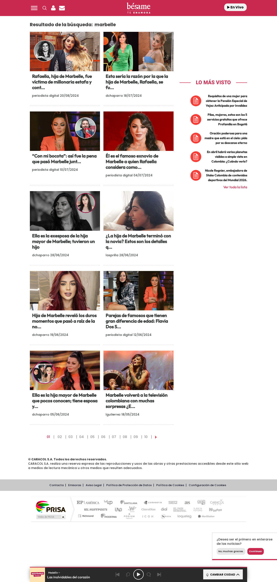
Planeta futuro (196, 509)
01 (48, 436)
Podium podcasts (129, 516)
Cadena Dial (164, 509)
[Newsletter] (62, 8)
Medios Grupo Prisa (50, 516)
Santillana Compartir (153, 503)
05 (92, 436)
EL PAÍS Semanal (180, 509)
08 (125, 436)
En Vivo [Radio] (235, 7)
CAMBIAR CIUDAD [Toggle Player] (222, 574)
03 (70, 436)
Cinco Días (148, 509)
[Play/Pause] (138, 574)
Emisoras (74, 485)
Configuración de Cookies (207, 485)
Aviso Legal (94, 485)
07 (114, 436)
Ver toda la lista (235, 187)
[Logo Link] (138, 8)
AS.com (185, 503)
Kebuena (212, 509)
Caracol (215, 503)
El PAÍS (89, 503)
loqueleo (185, 516)
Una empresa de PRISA (50, 506)
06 (103, 436)
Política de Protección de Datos (129, 485)
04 (81, 436)
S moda (166, 516)
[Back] (118, 574)
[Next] (159, 574)
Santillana (130, 503)
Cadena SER (171, 503)
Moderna (107, 516)
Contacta (56, 485)
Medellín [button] (54, 572)
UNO (118, 509)
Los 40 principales (110, 503)
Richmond (86, 516)
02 (60, 436)
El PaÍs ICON (147, 516)
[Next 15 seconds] (149, 574)
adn (200, 503)
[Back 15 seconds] (128, 574)
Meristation (205, 516)
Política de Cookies (170, 485)
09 (136, 436)
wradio (131, 509)
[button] (34, 8)
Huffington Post (95, 509)
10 (146, 436)
